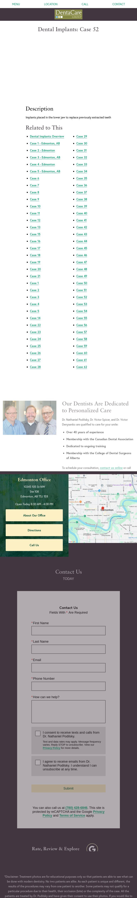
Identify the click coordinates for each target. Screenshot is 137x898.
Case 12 (35, 200)
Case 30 (81, 123)
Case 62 (81, 346)
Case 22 (35, 304)
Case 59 (81, 325)
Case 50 (81, 263)
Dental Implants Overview (47, 116)
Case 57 (81, 311)
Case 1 (34, 263)
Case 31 (81, 130)
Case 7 (34, 165)
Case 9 (34, 179)
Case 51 (81, 270)
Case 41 (81, 200)
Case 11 (35, 193)
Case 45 (81, 228)
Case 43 (81, 214)
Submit (68, 780)
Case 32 (81, 137)
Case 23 (35, 311)
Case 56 (81, 304)
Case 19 (35, 242)
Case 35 (81, 158)
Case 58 (81, 318)
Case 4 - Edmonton (42, 144)
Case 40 (81, 193)
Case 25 (35, 325)
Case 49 (81, 256)
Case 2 (34, 270)
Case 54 (81, 291)
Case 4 (34, 284)
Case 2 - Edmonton (42, 130)
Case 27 (35, 339)
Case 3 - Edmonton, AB (45, 137)
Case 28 (35, 346)
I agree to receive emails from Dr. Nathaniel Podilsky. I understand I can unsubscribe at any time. (70, 757)
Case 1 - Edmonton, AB (45, 123)
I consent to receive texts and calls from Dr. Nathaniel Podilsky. (72, 731)
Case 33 (81, 144)
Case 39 (81, 186)
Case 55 (81, 298)
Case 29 (81, 116)
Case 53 (81, 284)
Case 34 (81, 151)
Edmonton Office (34, 460)
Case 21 (35, 256)
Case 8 (34, 172)
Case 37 (81, 172)
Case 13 (35, 207)
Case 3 (34, 277)
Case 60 (81, 332)
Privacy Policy (51, 739)
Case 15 (35, 214)
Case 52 (81, 277)
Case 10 (35, 186)
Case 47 (81, 242)
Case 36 (81, 165)
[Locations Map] (102, 488)
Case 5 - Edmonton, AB (45, 151)
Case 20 (35, 249)
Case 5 (34, 291)
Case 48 (81, 249)
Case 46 (81, 235)
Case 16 (35, 221)
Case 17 (35, 228)
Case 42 (81, 207)
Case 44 (81, 221)
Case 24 (35, 318)
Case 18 (35, 235)
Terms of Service (72, 807)
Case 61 (81, 339)
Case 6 (34, 158)
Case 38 (81, 179)
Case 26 (35, 332)
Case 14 (35, 298)
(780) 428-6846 (76, 799)
